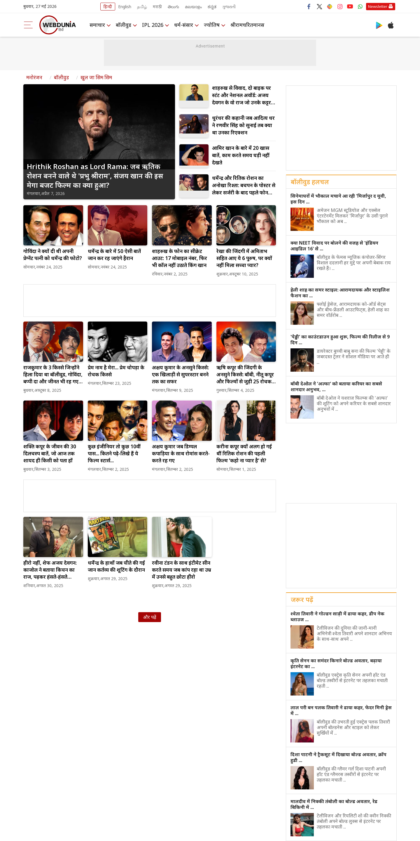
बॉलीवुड (123, 24)
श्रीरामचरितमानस (247, 24)
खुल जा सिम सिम (96, 77)
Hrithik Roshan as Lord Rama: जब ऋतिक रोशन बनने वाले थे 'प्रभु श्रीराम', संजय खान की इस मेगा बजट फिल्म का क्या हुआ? (95, 175)
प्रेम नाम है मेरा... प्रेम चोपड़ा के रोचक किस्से (116, 371)
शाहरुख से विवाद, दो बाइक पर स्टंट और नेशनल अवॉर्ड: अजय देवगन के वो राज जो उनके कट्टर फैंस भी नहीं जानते (241, 95)
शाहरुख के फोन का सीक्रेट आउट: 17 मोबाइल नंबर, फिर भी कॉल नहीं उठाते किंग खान (179, 258)
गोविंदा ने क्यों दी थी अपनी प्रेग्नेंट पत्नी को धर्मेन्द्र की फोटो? (52, 254)
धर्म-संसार (183, 24)
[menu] (28, 25)
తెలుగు (173, 6)
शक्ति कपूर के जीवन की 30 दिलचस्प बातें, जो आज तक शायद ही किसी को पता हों (49, 453)
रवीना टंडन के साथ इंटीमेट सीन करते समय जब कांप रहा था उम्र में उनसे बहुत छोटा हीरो (181, 569)
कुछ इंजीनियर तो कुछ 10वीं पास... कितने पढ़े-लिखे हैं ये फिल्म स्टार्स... (114, 453)
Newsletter (377, 6)
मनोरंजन (34, 77)
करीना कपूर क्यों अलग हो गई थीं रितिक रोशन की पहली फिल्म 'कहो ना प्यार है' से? (244, 453)
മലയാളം (193, 6)
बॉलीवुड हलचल (310, 181)
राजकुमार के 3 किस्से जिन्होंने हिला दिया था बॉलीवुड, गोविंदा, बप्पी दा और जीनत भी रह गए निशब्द (53, 374)
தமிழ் (142, 6)
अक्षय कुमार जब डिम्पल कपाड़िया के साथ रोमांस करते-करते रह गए (181, 453)
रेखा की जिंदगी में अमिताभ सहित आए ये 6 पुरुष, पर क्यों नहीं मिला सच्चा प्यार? (244, 258)
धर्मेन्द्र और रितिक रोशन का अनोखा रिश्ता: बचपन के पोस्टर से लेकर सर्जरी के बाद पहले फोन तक (243, 185)
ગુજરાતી (229, 6)
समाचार (97, 24)
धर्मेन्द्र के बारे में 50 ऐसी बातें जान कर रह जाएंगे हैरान (114, 254)
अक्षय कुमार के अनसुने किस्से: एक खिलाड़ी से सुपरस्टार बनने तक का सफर (180, 374)
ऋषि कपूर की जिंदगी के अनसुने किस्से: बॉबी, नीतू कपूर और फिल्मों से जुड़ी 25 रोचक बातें (245, 374)
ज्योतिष (212, 24)
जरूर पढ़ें (302, 599)
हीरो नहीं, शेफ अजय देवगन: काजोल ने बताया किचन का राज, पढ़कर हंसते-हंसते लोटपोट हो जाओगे (50, 569)
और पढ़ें (149, 617)
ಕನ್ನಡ (212, 6)
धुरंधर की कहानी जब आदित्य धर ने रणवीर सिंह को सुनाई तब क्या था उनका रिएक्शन (243, 125)
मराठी (157, 6)
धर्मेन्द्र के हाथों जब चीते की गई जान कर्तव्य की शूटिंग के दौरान (116, 566)
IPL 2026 (152, 24)
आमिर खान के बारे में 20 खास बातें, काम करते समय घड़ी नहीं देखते (241, 155)
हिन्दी (108, 6)
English (124, 6)
